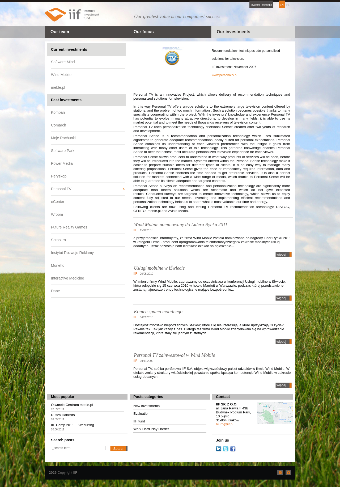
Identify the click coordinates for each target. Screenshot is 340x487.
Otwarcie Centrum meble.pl (72, 405)
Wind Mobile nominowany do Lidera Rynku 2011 (180, 224)
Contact (223, 397)
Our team (59, 31)
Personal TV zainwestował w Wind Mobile (174, 355)
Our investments (233, 31)
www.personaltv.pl (224, 75)
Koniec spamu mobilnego (158, 311)
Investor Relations (261, 4)
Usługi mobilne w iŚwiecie (159, 268)
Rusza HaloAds (63, 415)
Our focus (144, 31)
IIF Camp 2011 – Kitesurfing (72, 425)
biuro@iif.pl (224, 424)
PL (288, 4)
